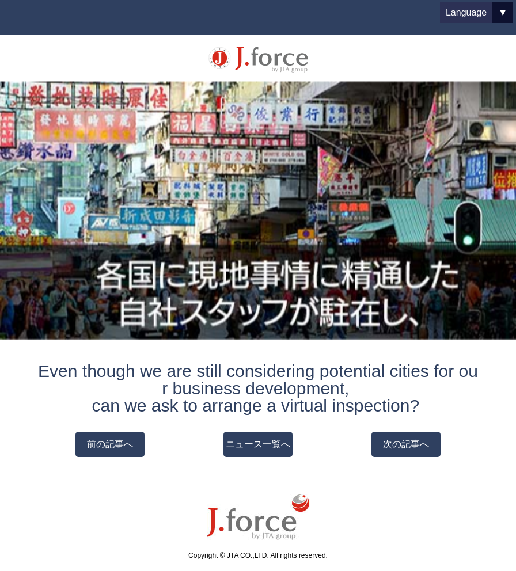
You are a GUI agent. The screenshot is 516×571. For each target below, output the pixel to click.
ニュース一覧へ (258, 444)
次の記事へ (406, 444)
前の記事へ (110, 444)
